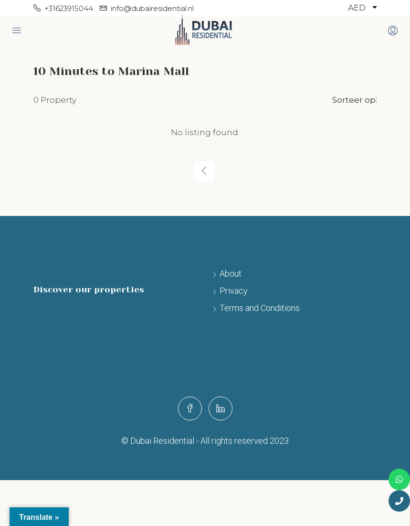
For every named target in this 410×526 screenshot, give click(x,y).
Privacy (234, 291)
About (231, 273)
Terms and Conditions (260, 308)
